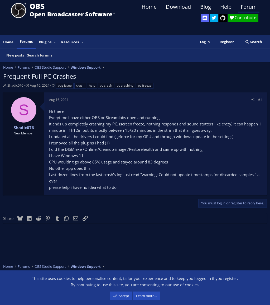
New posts (15, 55)
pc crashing (125, 85)
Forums (26, 41)
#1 (260, 99)
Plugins (45, 42)
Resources (70, 42)
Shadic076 (15, 85)
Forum (249, 6)
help (92, 85)
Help (226, 6)
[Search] (253, 41)
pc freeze (145, 85)
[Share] (252, 99)
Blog (205, 6)
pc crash (106, 85)
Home (149, 6)
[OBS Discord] (205, 18)
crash (80, 85)
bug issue (65, 85)
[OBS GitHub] (223, 18)
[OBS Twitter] (214, 18)
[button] (55, 42)
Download (178, 6)
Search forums (39, 55)
